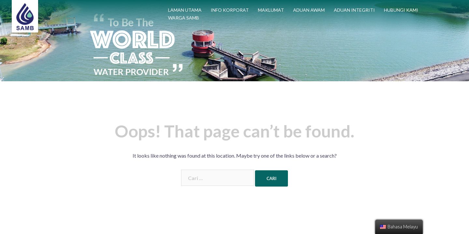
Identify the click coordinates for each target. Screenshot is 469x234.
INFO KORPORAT (230, 10)
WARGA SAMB (183, 17)
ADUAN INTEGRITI (354, 10)
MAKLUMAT (271, 10)
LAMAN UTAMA (185, 10)
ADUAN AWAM (309, 10)
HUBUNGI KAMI (401, 10)
